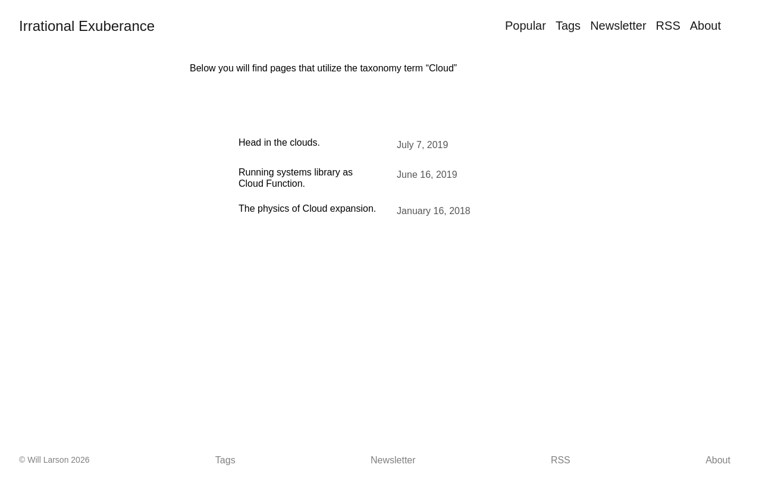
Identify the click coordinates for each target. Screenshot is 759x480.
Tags (568, 25)
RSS (668, 25)
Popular (525, 25)
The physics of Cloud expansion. (307, 208)
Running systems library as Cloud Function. (296, 177)
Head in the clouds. (279, 142)
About (705, 25)
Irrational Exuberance (87, 26)
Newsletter (618, 25)
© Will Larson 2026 (54, 460)
